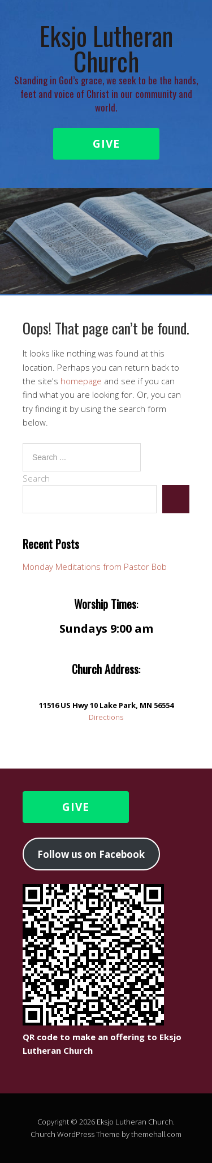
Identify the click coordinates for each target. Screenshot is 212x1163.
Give (106, 143)
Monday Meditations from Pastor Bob (95, 566)
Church (43, 1134)
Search (36, 478)
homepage (81, 381)
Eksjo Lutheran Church (106, 48)
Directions (106, 717)
